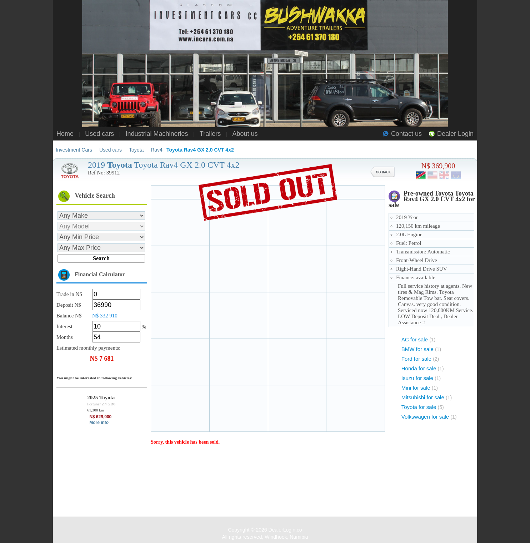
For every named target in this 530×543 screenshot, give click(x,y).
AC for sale (418, 339)
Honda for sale (422, 368)
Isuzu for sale (421, 378)
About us (245, 133)
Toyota (136, 150)
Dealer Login (455, 133)
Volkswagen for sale (429, 417)
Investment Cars (74, 150)
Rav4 (156, 150)
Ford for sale (420, 359)
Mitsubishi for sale (426, 397)
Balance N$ (68, 316)
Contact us (406, 133)
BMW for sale (421, 349)
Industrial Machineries (157, 133)
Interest (64, 326)
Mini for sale (419, 388)
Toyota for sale (422, 407)
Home (65, 133)
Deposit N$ (68, 305)
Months (64, 337)
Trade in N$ (69, 294)
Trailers (210, 133)
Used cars (99, 133)
